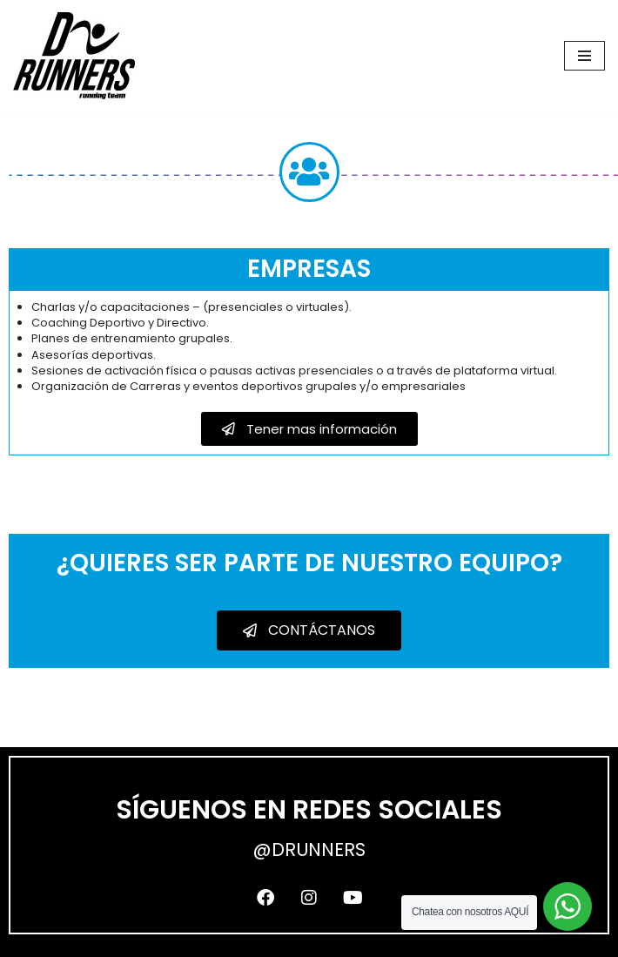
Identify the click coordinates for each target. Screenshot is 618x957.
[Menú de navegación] (584, 56)
